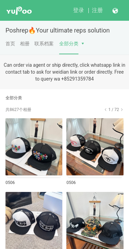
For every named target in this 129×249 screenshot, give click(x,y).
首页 (10, 43)
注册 (97, 10)
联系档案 (44, 43)
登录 (78, 10)
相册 (25, 43)
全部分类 (68, 43)
